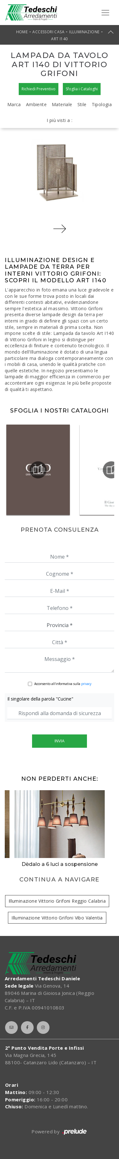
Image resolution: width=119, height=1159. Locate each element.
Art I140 (59, 39)
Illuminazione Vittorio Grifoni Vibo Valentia (57, 918)
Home (22, 32)
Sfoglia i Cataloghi (82, 89)
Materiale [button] (62, 104)
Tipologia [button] (102, 104)
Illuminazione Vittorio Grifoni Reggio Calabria (57, 901)
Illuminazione (84, 32)
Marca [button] (14, 104)
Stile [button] (82, 104)
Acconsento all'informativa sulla (62, 684)
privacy (86, 684)
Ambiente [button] (36, 104)
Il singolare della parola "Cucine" (40, 699)
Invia (59, 741)
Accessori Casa (48, 32)
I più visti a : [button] (59, 120)
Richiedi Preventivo (39, 89)
